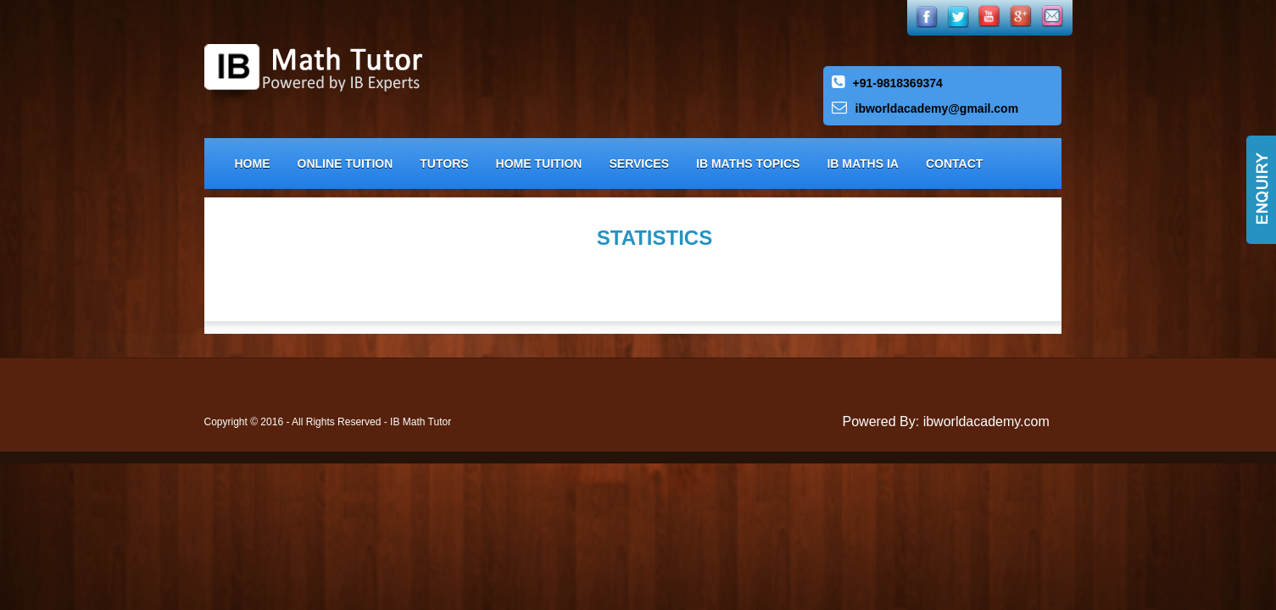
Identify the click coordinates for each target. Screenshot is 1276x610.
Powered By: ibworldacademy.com (946, 421)
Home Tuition (539, 163)
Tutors (444, 163)
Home (252, 163)
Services (639, 163)
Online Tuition (345, 163)
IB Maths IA (863, 163)
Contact (954, 163)
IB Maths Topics (748, 163)
